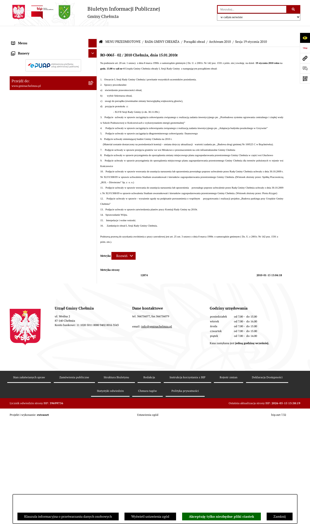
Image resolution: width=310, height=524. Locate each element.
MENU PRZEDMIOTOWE (123, 30)
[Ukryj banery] (92, 388)
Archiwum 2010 (220, 30)
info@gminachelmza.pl (156, 468)
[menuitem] (53, 51)
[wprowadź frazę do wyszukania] (252, 9)
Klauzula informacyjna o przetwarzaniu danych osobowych (68, 516)
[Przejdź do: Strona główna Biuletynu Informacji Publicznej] (101, 31)
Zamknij (279, 516)
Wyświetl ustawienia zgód (150, 516)
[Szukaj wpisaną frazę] (293, 9)
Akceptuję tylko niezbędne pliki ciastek (221, 516)
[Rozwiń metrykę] (123, 244)
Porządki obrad (194, 30)
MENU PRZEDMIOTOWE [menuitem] (29, 40)
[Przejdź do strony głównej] (85, 12)
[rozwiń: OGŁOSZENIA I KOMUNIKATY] (93, 51)
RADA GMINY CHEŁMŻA (162, 30)
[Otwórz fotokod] (305, 78)
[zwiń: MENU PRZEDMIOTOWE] (93, 40)
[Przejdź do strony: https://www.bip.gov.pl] (305, 48)
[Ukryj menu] (92, 32)
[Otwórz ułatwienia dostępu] (305, 38)
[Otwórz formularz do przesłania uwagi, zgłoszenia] (305, 68)
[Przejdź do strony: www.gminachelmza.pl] (305, 58)
